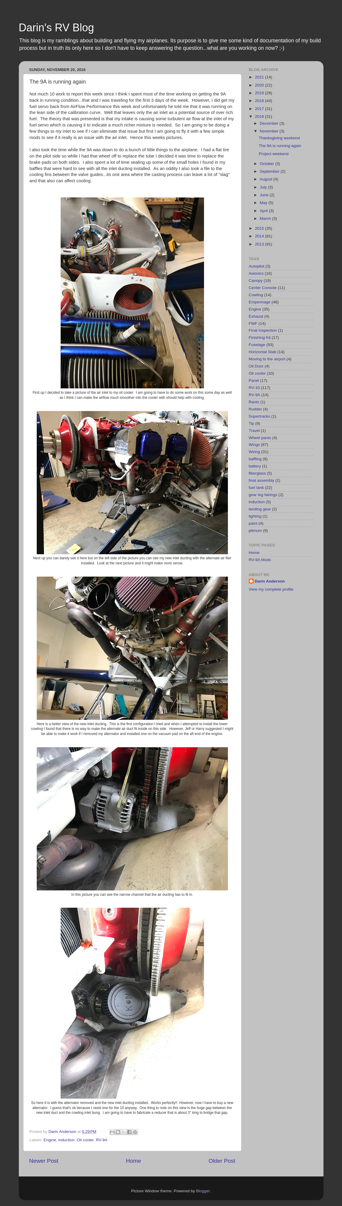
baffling (255, 459)
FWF (253, 323)
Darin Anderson (270, 581)
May (264, 202)
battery (255, 466)
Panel (254, 380)
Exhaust (256, 316)
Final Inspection (263, 330)
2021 (260, 77)
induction (66, 1140)
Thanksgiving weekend (279, 138)
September (270, 171)
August (267, 179)
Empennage (260, 302)
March (266, 218)
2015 (260, 228)
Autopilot (257, 266)
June (265, 195)
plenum (255, 530)
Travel (254, 430)
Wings (254, 444)
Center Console (263, 287)
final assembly (261, 480)
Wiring (254, 452)
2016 (260, 116)
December (270, 123)
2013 (260, 244)
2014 (260, 236)
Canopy (256, 280)
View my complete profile (271, 589)
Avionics (256, 273)
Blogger (203, 1191)
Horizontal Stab (262, 352)
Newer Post (44, 1161)
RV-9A (102, 1140)
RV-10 (254, 387)
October (267, 163)
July (264, 187)
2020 (260, 85)
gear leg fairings (263, 494)
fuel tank (256, 487)
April (264, 211)
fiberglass (257, 473)
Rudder (255, 409)
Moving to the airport (267, 359)
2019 (260, 93)
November (270, 131)
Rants (254, 402)
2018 (260, 100)
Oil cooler (85, 1140)
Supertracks (259, 416)
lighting (255, 516)
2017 (260, 108)
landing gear (260, 509)
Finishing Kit (260, 337)
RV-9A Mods (260, 560)
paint (253, 523)
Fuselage (257, 344)
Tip (251, 423)
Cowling (256, 295)
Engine (50, 1140)
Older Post (221, 1161)
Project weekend (274, 154)
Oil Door (256, 366)
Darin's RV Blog (56, 27)
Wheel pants (260, 438)
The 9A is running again (280, 145)
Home (133, 1161)
